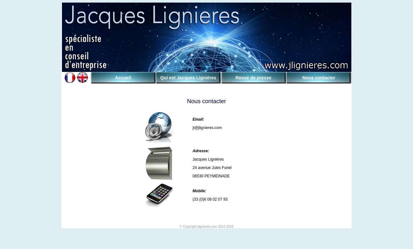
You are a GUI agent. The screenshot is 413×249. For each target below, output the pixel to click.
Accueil (123, 77)
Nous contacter (318, 77)
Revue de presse (253, 77)
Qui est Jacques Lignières (188, 77)
